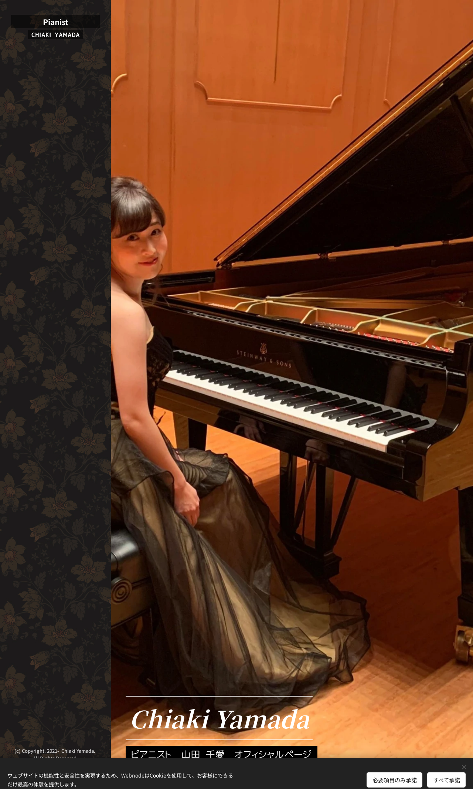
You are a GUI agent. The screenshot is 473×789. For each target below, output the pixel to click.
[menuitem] (55, 362)
